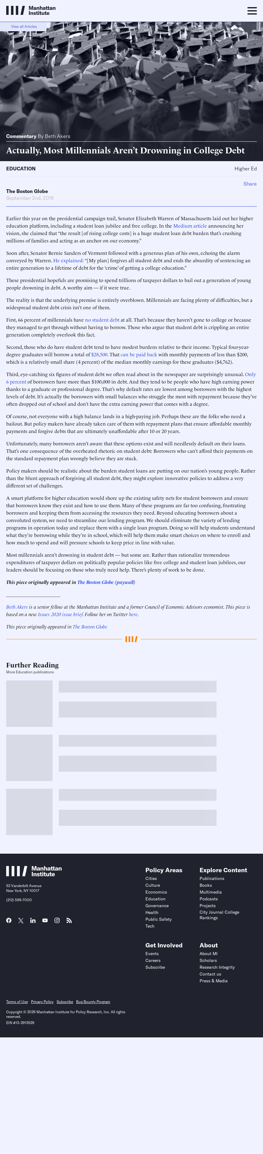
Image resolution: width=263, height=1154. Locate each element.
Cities (151, 878)
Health (151, 912)
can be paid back (139, 354)
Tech (149, 926)
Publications (212, 878)
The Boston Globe (27, 191)
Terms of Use (17, 1001)
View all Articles (24, 26)
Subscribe (155, 967)
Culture (152, 885)
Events (152, 953)
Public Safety (158, 919)
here (133, 614)
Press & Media (214, 981)
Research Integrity (217, 967)
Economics (156, 892)
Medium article (190, 225)
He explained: (68, 260)
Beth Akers (57, 136)
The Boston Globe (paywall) (106, 581)
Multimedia (211, 892)
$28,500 (99, 354)
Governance (157, 905)
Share (250, 184)
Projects (208, 905)
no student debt (102, 319)
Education (21, 168)
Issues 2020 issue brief (60, 614)
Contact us (210, 974)
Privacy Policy (42, 1001)
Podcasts (209, 899)
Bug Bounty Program (93, 1001)
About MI (209, 953)
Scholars (208, 960)
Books (206, 885)
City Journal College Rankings (219, 914)
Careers (153, 960)
